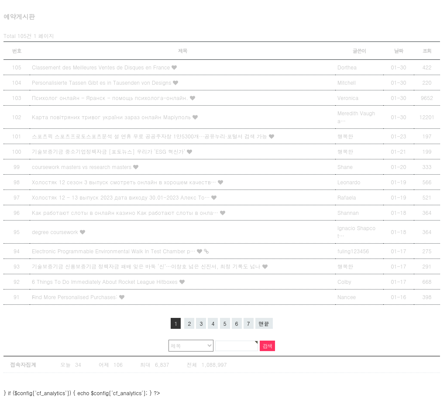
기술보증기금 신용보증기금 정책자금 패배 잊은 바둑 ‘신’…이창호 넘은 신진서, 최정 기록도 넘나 (147, 266)
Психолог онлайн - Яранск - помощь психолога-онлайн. (111, 97)
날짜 (398, 50)
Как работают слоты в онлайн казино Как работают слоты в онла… (126, 212)
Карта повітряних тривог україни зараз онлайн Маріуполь (112, 117)
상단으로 (414, 381)
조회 (427, 50)
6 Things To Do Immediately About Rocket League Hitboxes (105, 281)
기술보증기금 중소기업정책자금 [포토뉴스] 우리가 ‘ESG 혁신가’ (109, 151)
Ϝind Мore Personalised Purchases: (75, 296)
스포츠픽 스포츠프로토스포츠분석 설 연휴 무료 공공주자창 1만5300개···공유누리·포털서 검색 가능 (150, 136)
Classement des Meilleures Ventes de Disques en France (102, 67)
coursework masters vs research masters (82, 166)
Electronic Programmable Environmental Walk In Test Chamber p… (114, 251)
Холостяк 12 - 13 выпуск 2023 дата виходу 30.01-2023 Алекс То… (121, 197)
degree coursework (56, 231)
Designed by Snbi (342, 381)
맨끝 (264, 323)
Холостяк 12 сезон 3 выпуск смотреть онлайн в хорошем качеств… (125, 182)
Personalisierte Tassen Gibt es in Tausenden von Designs (102, 82)
